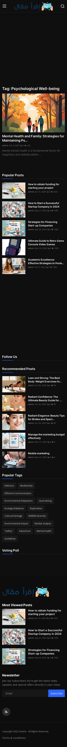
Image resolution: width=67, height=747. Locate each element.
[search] (62, 6)
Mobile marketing (38, 453)
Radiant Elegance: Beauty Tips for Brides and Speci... (46, 417)
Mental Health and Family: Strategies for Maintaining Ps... (33, 138)
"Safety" (8, 531)
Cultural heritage (13, 515)
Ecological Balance (14, 508)
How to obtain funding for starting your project (43, 186)
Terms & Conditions (14, 738)
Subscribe (57, 693)
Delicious (9, 485)
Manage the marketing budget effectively (46, 436)
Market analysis (42, 523)
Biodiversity (26, 485)
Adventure (24, 531)
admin (5, 145)
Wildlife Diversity (37, 515)
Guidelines (10, 538)
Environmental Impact (16, 523)
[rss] (6, 712)
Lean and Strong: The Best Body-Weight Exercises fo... (45, 379)
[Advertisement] (33, 48)
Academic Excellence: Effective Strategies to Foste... (46, 261)
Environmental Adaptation (18, 500)
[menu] (4, 6)
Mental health (44, 531)
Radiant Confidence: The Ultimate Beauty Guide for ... (45, 398)
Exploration (36, 508)
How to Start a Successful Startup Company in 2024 (43, 205)
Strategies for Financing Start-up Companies (42, 223)
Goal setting (45, 500)
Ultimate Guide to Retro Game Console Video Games (46, 242)
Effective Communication (17, 493)
